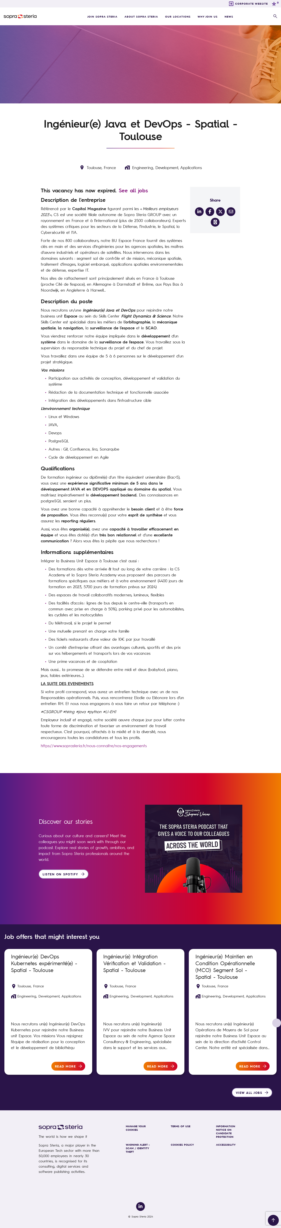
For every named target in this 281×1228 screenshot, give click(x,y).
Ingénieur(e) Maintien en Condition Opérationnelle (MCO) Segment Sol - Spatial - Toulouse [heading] (225, 966)
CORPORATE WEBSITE (251, 3)
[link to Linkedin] (140, 1206)
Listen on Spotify (60, 874)
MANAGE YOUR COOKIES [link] (136, 1127)
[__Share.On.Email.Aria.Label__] (231, 211)
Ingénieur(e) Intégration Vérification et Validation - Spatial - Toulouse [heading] (134, 963)
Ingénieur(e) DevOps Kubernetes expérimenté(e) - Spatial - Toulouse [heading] (44, 963)
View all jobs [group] (249, 1093)
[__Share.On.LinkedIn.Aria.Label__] (199, 211)
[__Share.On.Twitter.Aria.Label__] (220, 211)
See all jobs (133, 190)
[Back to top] (273, 1220)
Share (215, 199)
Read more (65, 1066)
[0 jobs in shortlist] (274, 3)
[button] (275, 16)
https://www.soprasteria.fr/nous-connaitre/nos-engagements (94, 745)
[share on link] (215, 222)
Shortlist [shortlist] (83, 955)
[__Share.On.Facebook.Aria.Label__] (209, 211)
